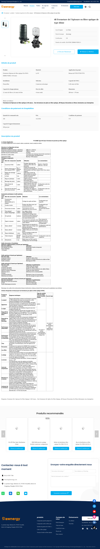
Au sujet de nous (45, 7)
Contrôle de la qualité (60, 528)
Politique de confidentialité (10, 546)
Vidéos (38, 5)
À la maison (6, 13)
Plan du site (58, 531)
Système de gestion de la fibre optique (24, 13)
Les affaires (71, 520)
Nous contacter (59, 534)
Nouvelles (71, 523)
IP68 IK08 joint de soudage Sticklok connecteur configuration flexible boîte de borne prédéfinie (39, 444)
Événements (64, 5)
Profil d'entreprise (60, 522)
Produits (32, 5)
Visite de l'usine (59, 525)
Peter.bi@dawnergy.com (10, 479)
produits (12, 13)
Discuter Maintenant (76, 7)
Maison (26, 5)
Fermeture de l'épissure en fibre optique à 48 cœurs (21, 399)
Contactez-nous (55, 7)
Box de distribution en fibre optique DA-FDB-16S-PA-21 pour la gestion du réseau (83, 444)
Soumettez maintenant (61, 493)
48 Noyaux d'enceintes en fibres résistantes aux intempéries (77, 399)
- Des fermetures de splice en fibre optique (48, 399)
